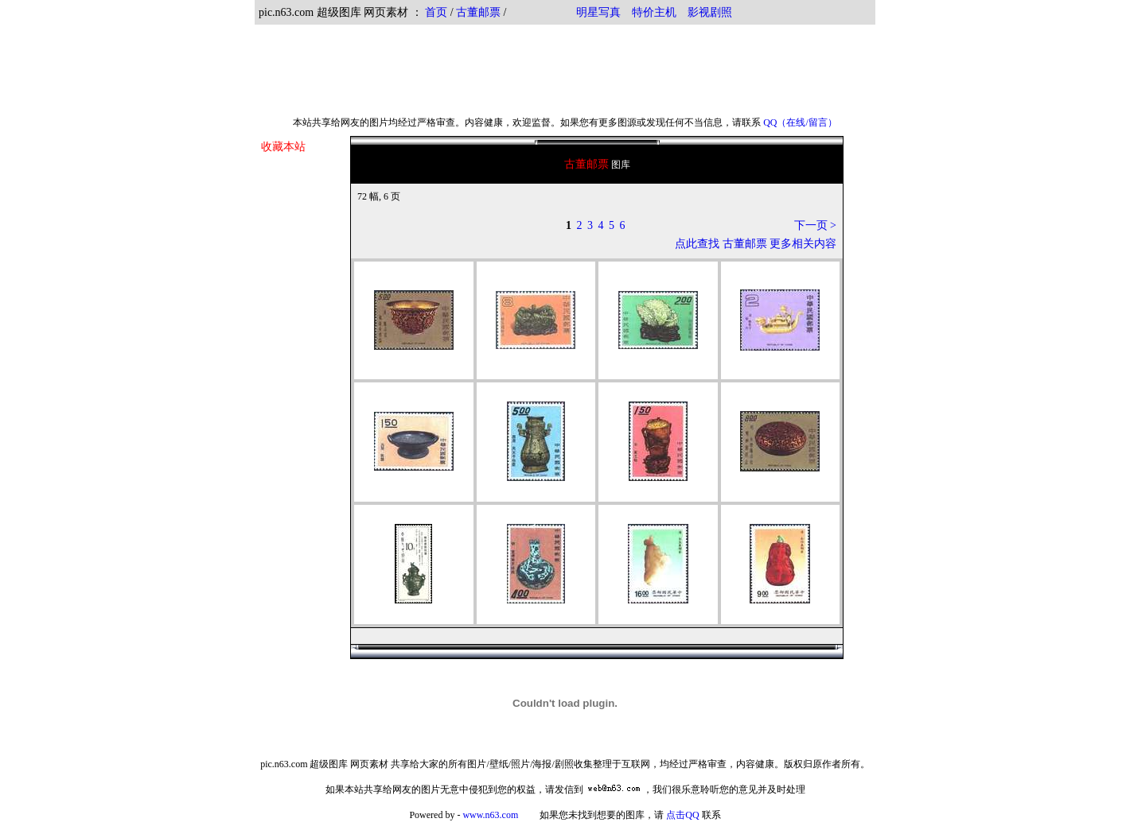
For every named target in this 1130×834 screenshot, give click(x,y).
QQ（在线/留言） (800, 122)
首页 (436, 12)
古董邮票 (478, 12)
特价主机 (654, 12)
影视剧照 (710, 12)
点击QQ (682, 814)
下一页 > (815, 225)
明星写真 (598, 12)
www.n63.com (490, 814)
